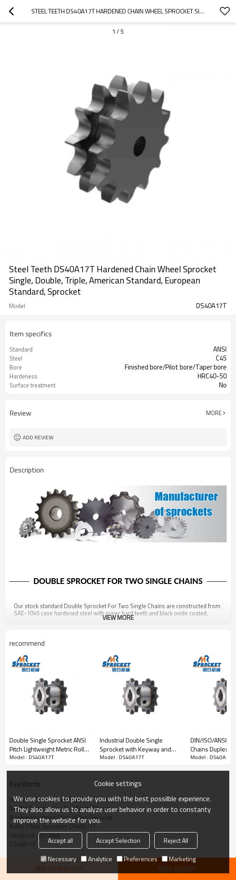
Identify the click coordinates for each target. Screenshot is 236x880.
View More (118, 617)
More (214, 412)
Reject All (176, 840)
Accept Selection (118, 840)
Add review (38, 437)
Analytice (96, 858)
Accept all (60, 840)
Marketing (179, 858)
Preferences (137, 858)
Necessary (58, 858)
